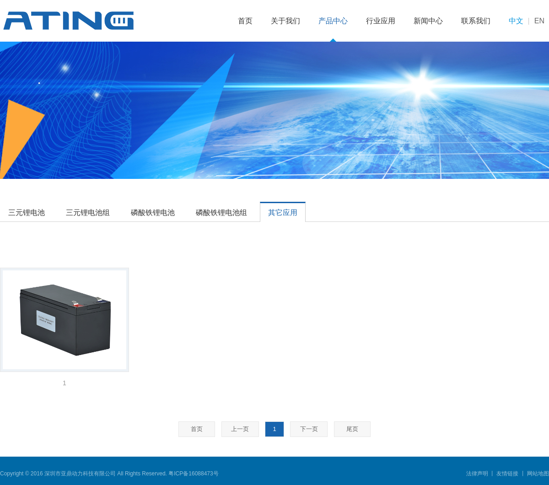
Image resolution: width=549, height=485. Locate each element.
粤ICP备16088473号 (193, 473)
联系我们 (475, 21)
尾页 (352, 429)
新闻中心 (428, 21)
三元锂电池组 (88, 212)
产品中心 (333, 21)
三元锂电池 (26, 212)
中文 (516, 21)
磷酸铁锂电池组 (221, 212)
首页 (245, 21)
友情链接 (507, 473)
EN (539, 21)
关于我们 (285, 21)
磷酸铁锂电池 (153, 212)
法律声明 (478, 473)
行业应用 (380, 21)
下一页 (309, 429)
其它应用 (282, 212)
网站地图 (537, 473)
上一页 (240, 429)
